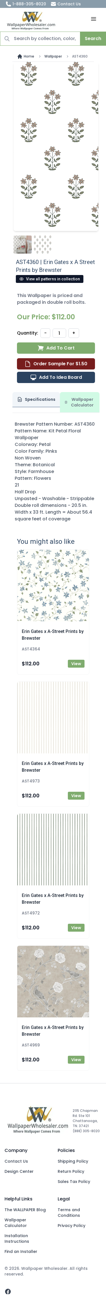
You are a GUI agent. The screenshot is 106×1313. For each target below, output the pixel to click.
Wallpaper (53, 56)
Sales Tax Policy (74, 1181)
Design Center (19, 1171)
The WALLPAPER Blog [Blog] (25, 1210)
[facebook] (8, 1291)
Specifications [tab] (36, 399)
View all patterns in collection (49, 279)
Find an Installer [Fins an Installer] (21, 1251)
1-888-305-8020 (26, 4)
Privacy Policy (71, 1225)
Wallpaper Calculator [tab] (79, 402)
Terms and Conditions (69, 1212)
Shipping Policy (73, 1161)
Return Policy (71, 1171)
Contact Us (66, 4)
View (76, 664)
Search (93, 38)
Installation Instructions (17, 1238)
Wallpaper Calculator (16, 1222)
